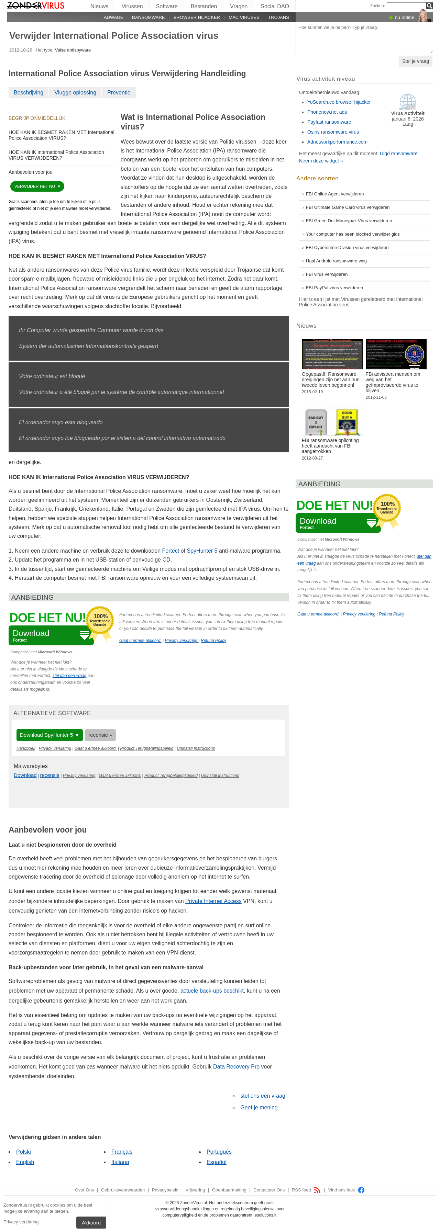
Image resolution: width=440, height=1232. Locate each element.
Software (167, 6)
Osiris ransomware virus (333, 132)
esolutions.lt (265, 1215)
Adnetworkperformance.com (337, 142)
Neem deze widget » (321, 160)
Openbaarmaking (229, 1190)
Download (25, 775)
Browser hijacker (197, 17)
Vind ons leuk (346, 1190)
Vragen (239, 6)
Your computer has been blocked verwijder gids (353, 234)
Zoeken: (377, 5)
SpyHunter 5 (202, 551)
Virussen (132, 6)
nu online (405, 17)
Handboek (25, 748)
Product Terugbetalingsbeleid (147, 748)
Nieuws (99, 6)
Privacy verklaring (21, 1221)
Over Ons (84, 1190)
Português (219, 1152)
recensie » (100, 735)
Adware (113, 17)
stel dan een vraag (70, 675)
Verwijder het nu (35, 186)
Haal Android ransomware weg (336, 260)
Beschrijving (28, 92)
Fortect (170, 551)
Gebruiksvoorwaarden (123, 1190)
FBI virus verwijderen (327, 274)
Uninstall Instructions (196, 748)
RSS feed (306, 1190)
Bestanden (204, 6)
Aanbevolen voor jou (31, 172)
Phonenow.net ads (327, 112)
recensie (50, 775)
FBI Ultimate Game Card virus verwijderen (347, 207)
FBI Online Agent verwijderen (335, 193)
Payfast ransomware (329, 122)
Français (121, 1152)
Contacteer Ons (269, 1190)
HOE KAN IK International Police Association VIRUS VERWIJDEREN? (56, 155)
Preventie (119, 92)
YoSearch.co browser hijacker (339, 102)
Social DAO (275, 6)
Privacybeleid (165, 1190)
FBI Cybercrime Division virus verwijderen (347, 247)
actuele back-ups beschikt (212, 991)
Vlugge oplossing (75, 92)
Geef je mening (259, 1107)
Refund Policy (213, 640)
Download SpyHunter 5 (46, 735)
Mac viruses (244, 17)
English (25, 1162)
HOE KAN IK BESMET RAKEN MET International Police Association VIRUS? (61, 135)
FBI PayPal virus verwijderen (334, 287)
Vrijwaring (195, 1190)
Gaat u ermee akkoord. (140, 640)
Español (217, 1162)
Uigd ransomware (399, 153)
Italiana (120, 1162)
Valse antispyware (73, 50)
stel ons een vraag (262, 1096)
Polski (23, 1152)
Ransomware (148, 17)
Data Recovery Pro (236, 1067)
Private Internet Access (213, 901)
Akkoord (91, 1222)
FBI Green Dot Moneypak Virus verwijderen (349, 220)
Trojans (278, 17)
